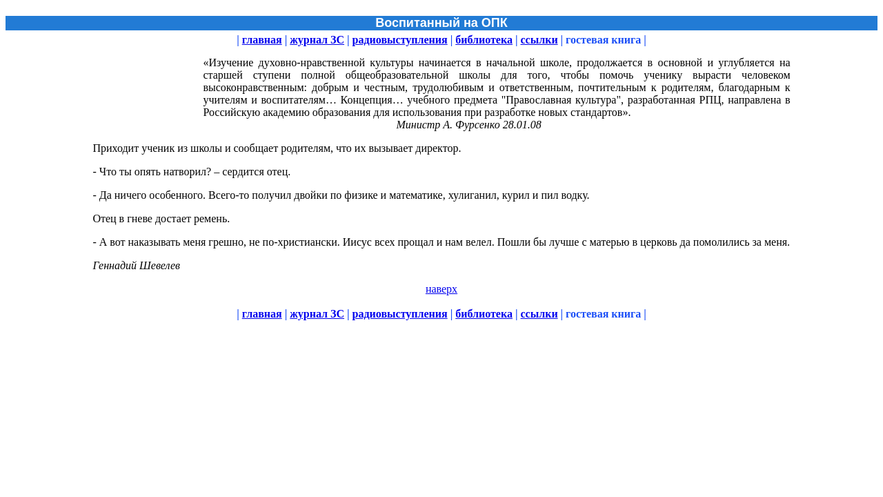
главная (262, 40)
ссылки (538, 40)
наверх (441, 289)
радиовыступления (400, 40)
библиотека (484, 40)
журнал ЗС (317, 40)
